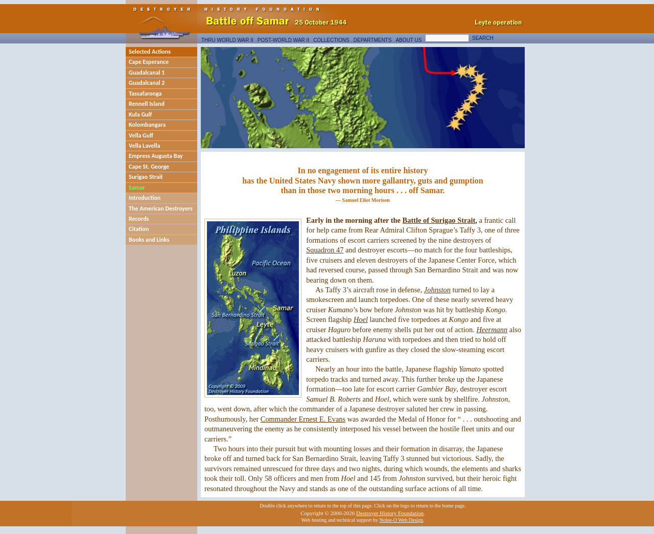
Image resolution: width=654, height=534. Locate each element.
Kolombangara (147, 124)
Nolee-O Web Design (401, 520)
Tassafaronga (145, 93)
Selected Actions (150, 51)
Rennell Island (147, 103)
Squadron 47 (324, 250)
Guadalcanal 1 (147, 72)
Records (139, 218)
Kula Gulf (140, 114)
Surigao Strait (146, 176)
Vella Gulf (141, 135)
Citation (139, 229)
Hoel (361, 319)
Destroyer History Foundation (390, 513)
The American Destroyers (161, 208)
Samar (137, 187)
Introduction (144, 197)
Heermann (491, 330)
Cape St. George (149, 166)
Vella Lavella (144, 145)
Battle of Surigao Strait (439, 220)
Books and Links (149, 239)
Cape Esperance (149, 61)
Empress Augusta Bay (156, 155)
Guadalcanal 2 (147, 82)
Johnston (437, 290)
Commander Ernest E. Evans (303, 419)
